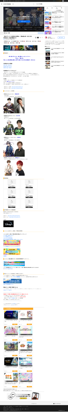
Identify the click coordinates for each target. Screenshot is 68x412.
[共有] (40, 37)
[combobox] (23, 4)
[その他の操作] (42, 37)
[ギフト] (9, 33)
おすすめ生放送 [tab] (58, 10)
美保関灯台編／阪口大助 (7, 66)
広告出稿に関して (5, 410)
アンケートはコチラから (8, 268)
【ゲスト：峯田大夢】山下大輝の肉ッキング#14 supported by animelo (58, 17)
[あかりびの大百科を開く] (35, 41)
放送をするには (11, 407)
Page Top (34, 403)
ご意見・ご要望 (5, 406)
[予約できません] (36, 37)
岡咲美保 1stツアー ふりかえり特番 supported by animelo (58, 12)
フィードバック (58, 403)
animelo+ (49, 37)
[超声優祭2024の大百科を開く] (9, 41)
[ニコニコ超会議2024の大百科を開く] (17, 41)
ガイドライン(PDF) (25, 406)
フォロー (24, 21)
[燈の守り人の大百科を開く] (30, 41)
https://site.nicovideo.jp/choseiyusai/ (14, 215)
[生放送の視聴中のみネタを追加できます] (5, 33)
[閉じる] (60, 6)
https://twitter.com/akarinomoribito (16, 88)
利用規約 (20, 406)
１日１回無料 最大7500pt (56, 6)
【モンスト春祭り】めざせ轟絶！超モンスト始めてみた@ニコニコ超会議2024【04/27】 (58, 27)
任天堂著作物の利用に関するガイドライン (15, 410)
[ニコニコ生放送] (7, 4)
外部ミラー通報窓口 (12, 298)
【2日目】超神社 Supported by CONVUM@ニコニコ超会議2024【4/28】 (58, 31)
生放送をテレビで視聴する (7, 290)
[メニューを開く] (2, 4)
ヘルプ (14, 406)
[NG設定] (45, 10)
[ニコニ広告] (7, 33)
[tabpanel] (54, 22)
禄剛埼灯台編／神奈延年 (7, 67)
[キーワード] (23, 4)
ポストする (38, 37)
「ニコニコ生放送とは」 (14, 303)
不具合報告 (10, 406)
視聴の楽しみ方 (5, 407)
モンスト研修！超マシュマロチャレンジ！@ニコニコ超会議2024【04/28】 (58, 22)
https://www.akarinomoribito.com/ (17, 86)
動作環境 (17, 406)
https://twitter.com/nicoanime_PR (14, 217)
